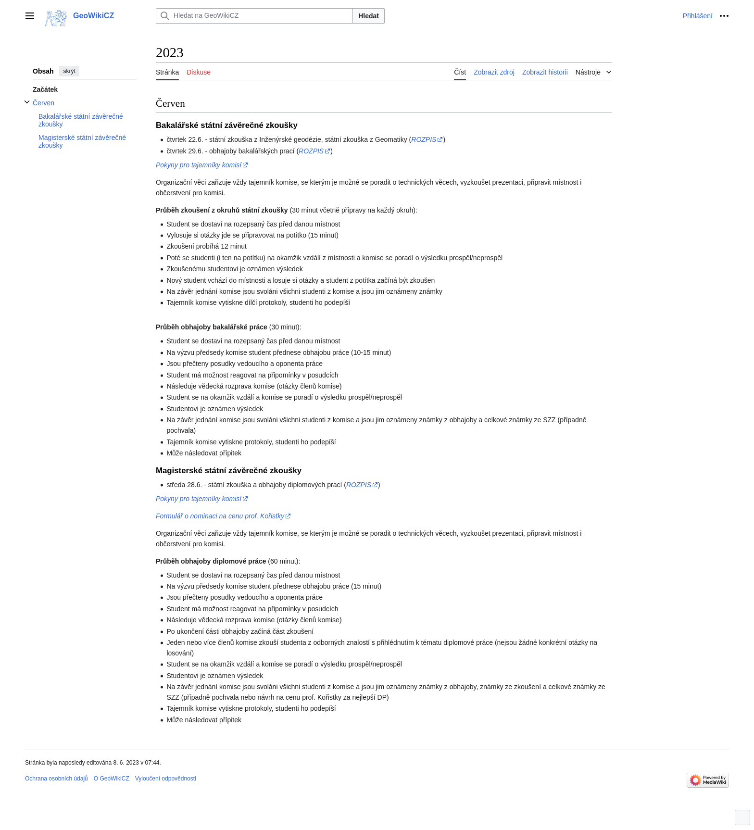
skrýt (69, 71)
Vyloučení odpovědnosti (165, 778)
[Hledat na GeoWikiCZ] (254, 16)
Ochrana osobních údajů (56, 778)
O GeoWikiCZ (111, 778)
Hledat (368, 16)
